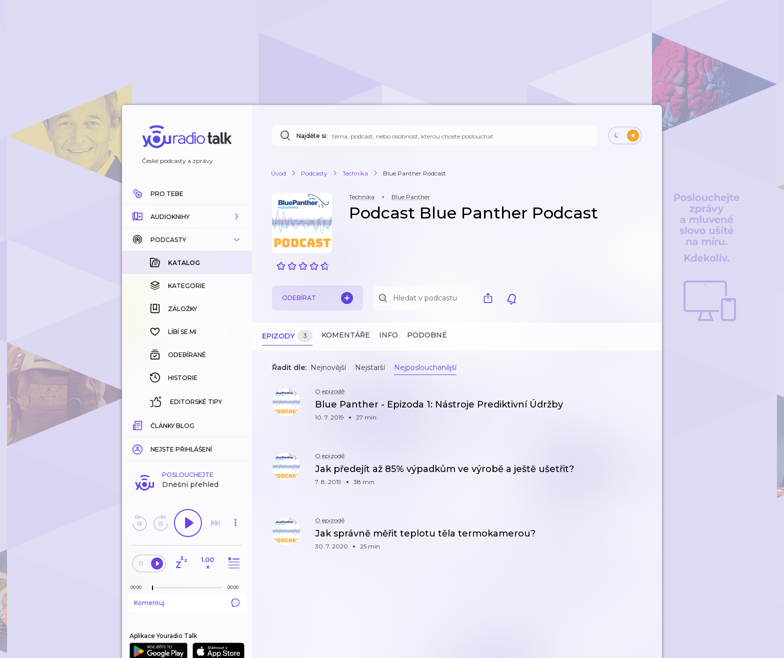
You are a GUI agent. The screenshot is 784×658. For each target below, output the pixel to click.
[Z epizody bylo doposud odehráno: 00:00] (138, 424)
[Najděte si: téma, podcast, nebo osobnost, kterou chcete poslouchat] (434, 135)
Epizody (287, 336)
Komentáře (346, 335)
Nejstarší (370, 367)
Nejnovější (328, 367)
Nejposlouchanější (425, 367)
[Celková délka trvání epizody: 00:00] (236, 424)
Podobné (427, 335)
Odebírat (317, 298)
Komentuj (187, 439)
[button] (187, 216)
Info (388, 335)
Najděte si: (312, 136)
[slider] (152, 425)
